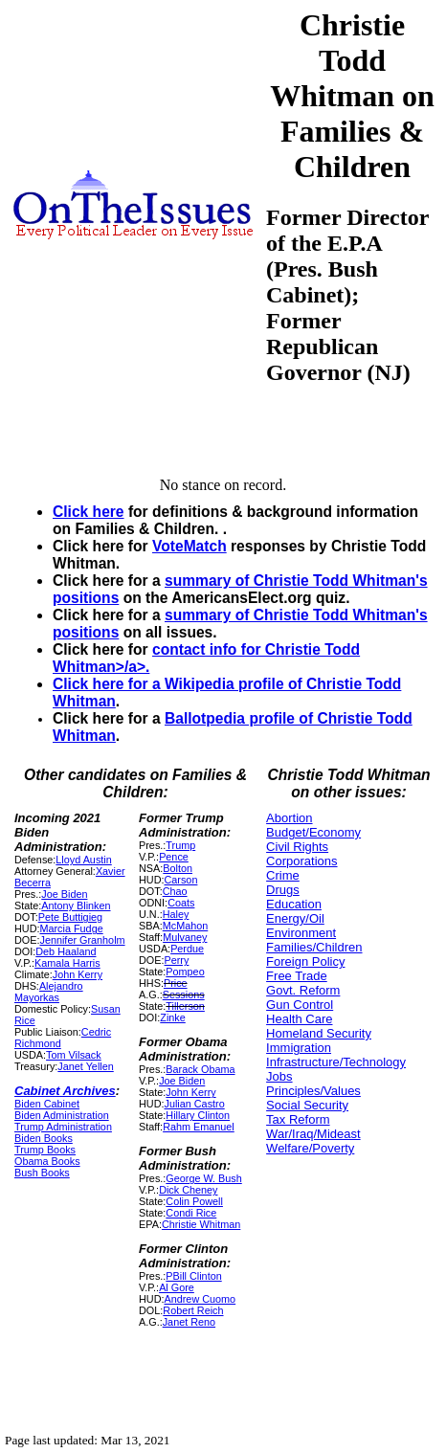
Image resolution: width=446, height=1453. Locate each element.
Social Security (307, 1105)
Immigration (298, 1047)
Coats (180, 902)
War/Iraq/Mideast (313, 1134)
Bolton (177, 868)
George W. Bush (203, 1178)
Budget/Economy (313, 832)
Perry (177, 960)
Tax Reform (297, 1119)
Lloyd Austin (83, 859)
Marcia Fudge (70, 928)
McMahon (186, 925)
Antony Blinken (75, 905)
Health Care (299, 1019)
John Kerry (77, 974)
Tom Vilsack (73, 1055)
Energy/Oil (295, 918)
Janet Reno (189, 1322)
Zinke (172, 1017)
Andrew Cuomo (200, 1299)
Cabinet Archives (65, 1091)
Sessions (184, 994)
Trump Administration (63, 1126)
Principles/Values (313, 1091)
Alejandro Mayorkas (48, 991)
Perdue (187, 948)
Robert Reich (193, 1310)
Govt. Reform (303, 990)
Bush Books (42, 1172)
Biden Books (43, 1138)
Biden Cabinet (46, 1103)
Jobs (279, 1076)
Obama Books (47, 1161)
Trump (180, 845)
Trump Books (45, 1149)
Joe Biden (64, 894)
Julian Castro (195, 1103)
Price (176, 983)
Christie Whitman (201, 1224)
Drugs (283, 890)
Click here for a (109, 684)
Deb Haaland (65, 951)
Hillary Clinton (198, 1115)
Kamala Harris (67, 963)
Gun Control (299, 1004)
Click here (88, 511)
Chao (175, 891)
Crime (283, 875)
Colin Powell (194, 1201)
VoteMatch (189, 546)
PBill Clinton (193, 1276)
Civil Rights (297, 846)
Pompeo (185, 971)
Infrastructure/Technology (336, 1062)
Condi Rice (191, 1212)
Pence (174, 856)
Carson (181, 879)
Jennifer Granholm (81, 940)
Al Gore (176, 1287)
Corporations (301, 861)
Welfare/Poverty (310, 1148)
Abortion (289, 818)
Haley (176, 914)
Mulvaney (185, 937)
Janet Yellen (85, 1066)
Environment (301, 933)
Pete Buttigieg (70, 917)
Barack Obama (200, 1069)
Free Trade (296, 976)
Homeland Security (318, 1033)
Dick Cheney (188, 1190)
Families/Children (314, 947)
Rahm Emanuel (198, 1126)
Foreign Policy (305, 961)
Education (294, 904)
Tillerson (185, 1006)
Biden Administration (61, 1115)
